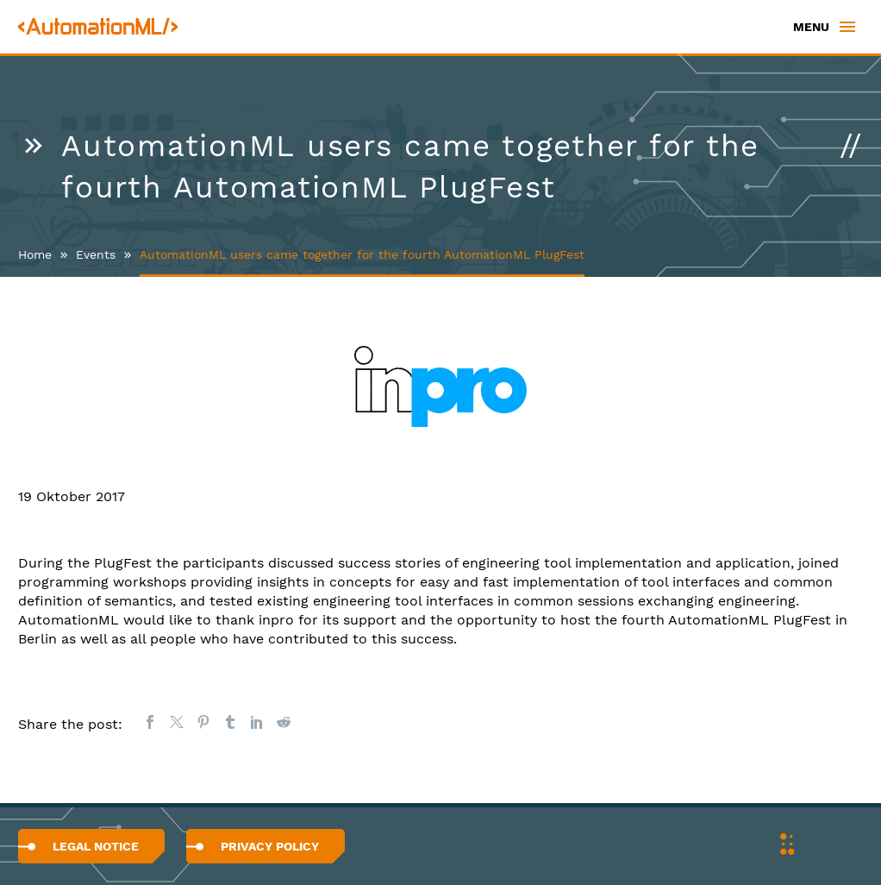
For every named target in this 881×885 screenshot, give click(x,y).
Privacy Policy (270, 846)
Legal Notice (96, 846)
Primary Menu (847, 27)
